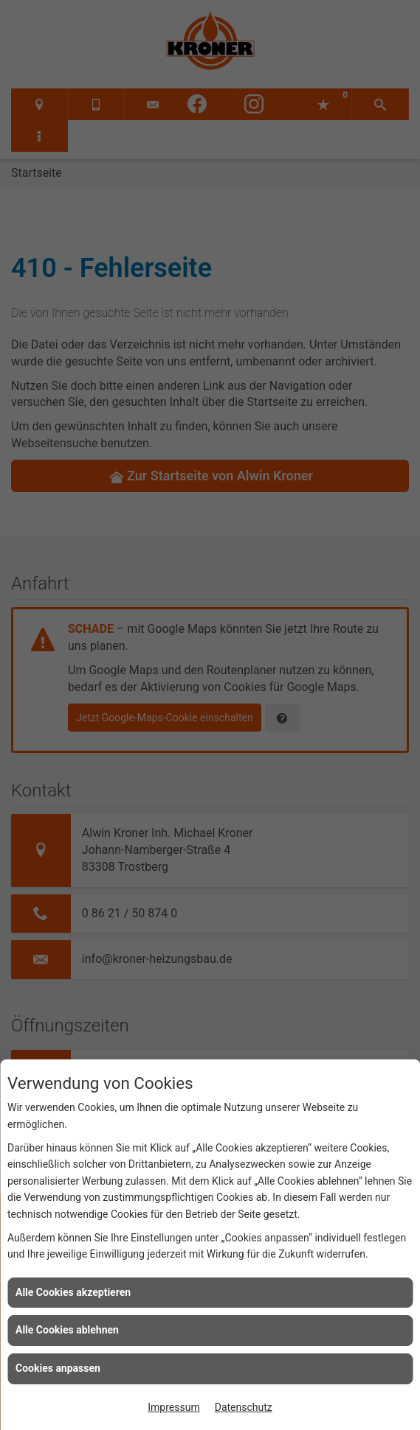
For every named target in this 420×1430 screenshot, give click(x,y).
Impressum (173, 1407)
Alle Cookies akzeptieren (73, 1292)
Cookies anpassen (58, 1368)
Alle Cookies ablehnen (67, 1330)
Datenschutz (243, 1407)
